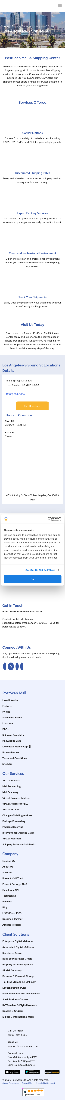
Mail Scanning (10, 792)
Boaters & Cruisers (12, 1010)
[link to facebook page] (4, 666)
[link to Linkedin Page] (21, 666)
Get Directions (32, 405)
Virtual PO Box (10, 809)
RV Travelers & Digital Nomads (19, 1005)
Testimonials (9, 895)
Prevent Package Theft (15, 884)
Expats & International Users (18, 1016)
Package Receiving (12, 826)
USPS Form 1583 (12, 913)
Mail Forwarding (11, 786)
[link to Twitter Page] (11, 666)
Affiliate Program (11, 924)
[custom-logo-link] (23, 6)
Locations (7, 723)
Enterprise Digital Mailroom (17, 941)
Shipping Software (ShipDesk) (18, 844)
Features (7, 705)
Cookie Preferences (10, 1083)
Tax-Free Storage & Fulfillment (19, 981)
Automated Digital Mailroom (18, 946)
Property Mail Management (17, 964)
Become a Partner (12, 918)
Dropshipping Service (14, 987)
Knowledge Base (11, 740)
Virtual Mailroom (12, 838)
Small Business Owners (15, 999)
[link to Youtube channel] (17, 666)
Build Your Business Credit (17, 958)
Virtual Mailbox (11, 780)
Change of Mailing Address (17, 815)
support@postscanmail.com (23, 1045)
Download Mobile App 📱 (16, 746)
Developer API (10, 889)
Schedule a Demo (12, 717)
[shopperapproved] (33, 1092)
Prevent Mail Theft (12, 878)
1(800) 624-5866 (15, 393)
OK (32, 579)
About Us (7, 866)
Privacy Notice (10, 752)
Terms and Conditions (14, 758)
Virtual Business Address (16, 797)
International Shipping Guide (18, 832)
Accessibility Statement (45, 1083)
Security (7, 872)
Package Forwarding (13, 821)
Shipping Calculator (13, 734)
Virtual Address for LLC (15, 803)
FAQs (5, 729)
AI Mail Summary (12, 970)
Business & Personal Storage (18, 976)
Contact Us (8, 860)
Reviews (7, 901)
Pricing (6, 711)
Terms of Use (27, 1083)
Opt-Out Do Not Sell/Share (40, 569)
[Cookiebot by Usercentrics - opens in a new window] (47, 519)
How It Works (10, 700)
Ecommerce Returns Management (21, 993)
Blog (4, 907)
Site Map (7, 763)
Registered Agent (12, 952)
